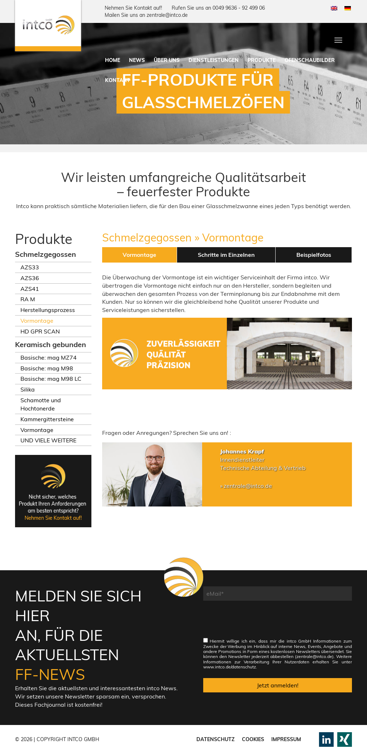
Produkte (262, 60)
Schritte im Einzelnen (226, 254)
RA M (27, 299)
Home (112, 60)
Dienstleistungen (214, 60)
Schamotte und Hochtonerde (40, 404)
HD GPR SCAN (40, 331)
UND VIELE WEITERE (48, 440)
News (137, 60)
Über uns (167, 60)
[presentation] (257, 623)
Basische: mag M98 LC (50, 378)
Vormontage (36, 320)
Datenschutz (215, 739)
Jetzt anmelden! (278, 685)
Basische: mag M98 (46, 368)
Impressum (286, 739)
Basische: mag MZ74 (48, 357)
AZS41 (29, 288)
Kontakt (117, 80)
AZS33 (29, 267)
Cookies (253, 739)
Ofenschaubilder (310, 60)
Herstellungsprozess (47, 309)
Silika (27, 389)
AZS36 (29, 278)
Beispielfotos (313, 254)
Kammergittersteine (47, 419)
